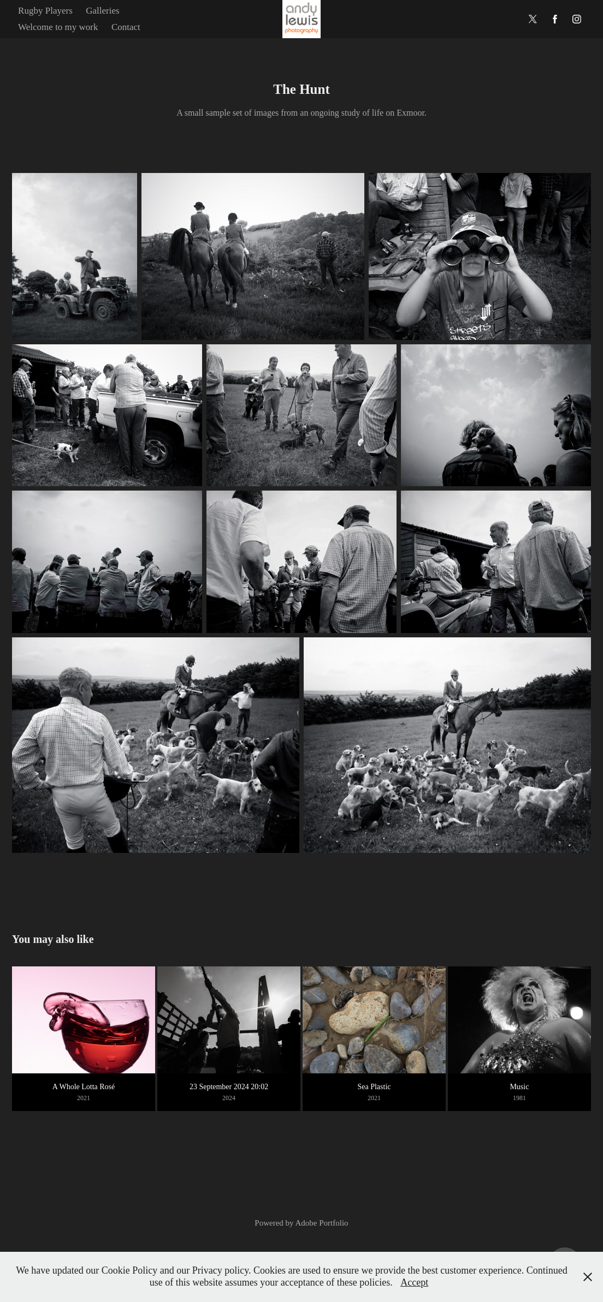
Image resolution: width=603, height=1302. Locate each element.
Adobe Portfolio (321, 1223)
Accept (414, 1282)
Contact (125, 27)
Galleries (102, 10)
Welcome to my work (58, 27)
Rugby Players (45, 10)
